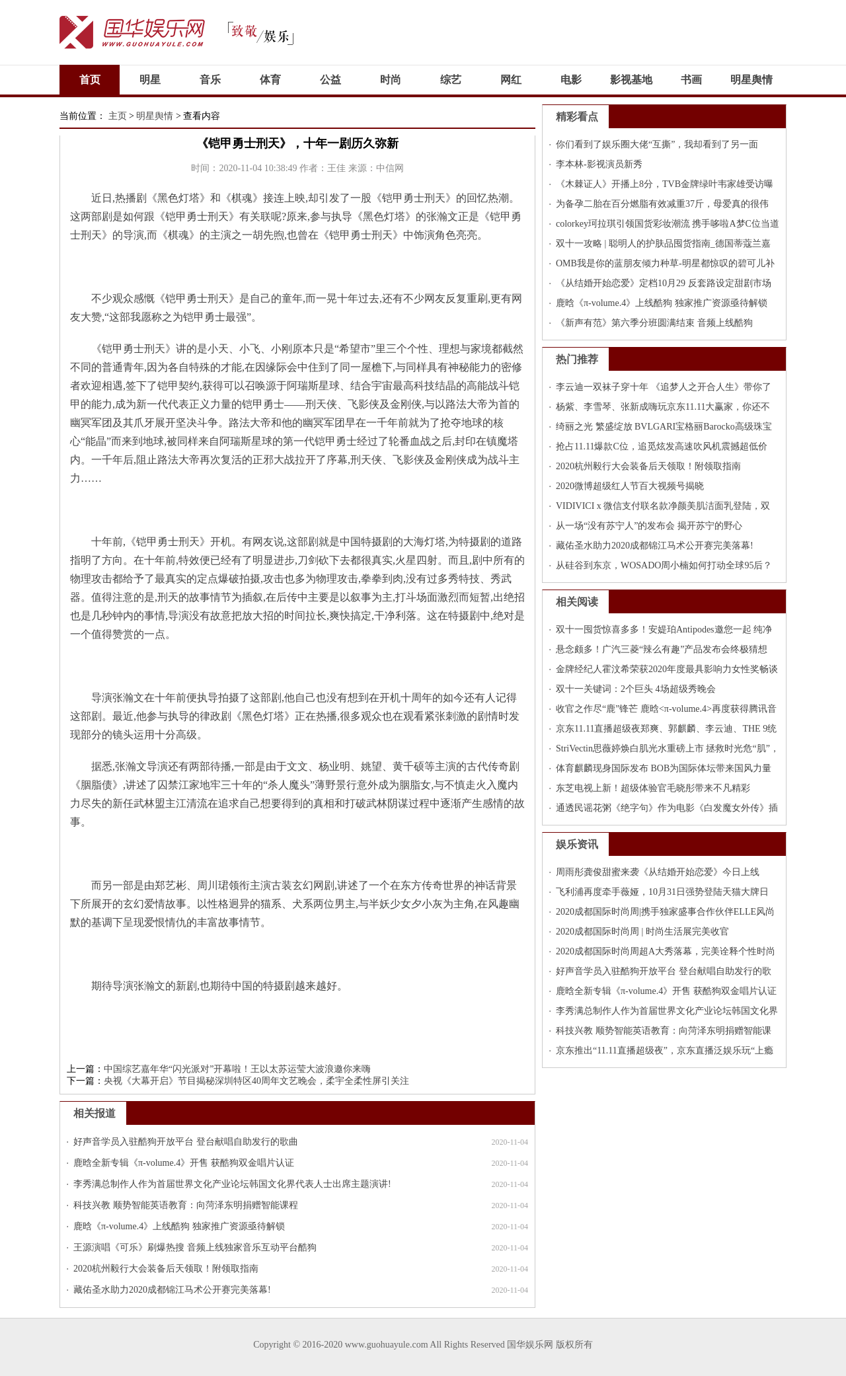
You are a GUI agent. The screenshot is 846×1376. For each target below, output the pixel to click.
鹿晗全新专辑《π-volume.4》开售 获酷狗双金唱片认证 (183, 1163)
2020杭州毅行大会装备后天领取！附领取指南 (165, 1269)
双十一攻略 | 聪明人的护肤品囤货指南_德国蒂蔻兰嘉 (663, 243)
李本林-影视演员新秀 (599, 164)
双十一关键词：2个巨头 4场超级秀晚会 (636, 689)
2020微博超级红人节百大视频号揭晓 (630, 486)
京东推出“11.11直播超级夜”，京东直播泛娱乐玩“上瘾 (664, 1050)
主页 (117, 116)
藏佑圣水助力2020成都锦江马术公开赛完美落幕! (172, 1290)
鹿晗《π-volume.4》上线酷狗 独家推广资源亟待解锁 (179, 1226)
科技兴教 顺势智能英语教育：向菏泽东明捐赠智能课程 (185, 1205)
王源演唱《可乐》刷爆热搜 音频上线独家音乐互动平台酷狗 (195, 1247)
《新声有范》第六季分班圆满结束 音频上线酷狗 (654, 323)
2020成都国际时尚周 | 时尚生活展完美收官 (642, 931)
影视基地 (631, 79)
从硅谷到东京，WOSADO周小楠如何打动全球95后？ (664, 565)
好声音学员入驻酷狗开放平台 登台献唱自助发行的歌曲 (185, 1142)
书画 (691, 79)
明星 (150, 79)
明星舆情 (751, 79)
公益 (330, 79)
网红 (510, 79)
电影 (571, 79)
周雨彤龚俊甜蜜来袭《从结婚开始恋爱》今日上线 (657, 872)
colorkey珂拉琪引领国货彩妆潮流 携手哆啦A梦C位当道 (667, 224)
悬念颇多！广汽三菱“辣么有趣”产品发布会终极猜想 (661, 649)
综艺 (450, 79)
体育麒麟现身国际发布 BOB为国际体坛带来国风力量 (663, 768)
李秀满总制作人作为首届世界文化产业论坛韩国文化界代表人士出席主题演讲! (232, 1184)
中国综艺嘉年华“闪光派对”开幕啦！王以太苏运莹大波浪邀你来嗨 (237, 1069)
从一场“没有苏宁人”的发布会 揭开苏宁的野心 (649, 526)
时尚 (390, 79)
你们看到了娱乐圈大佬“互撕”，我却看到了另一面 (657, 144)
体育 (270, 79)
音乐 (210, 79)
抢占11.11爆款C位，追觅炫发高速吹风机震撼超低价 (661, 446)
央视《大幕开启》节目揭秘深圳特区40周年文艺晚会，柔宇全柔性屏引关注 (256, 1081)
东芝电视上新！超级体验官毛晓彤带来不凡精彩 (653, 788)
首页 (89, 79)
